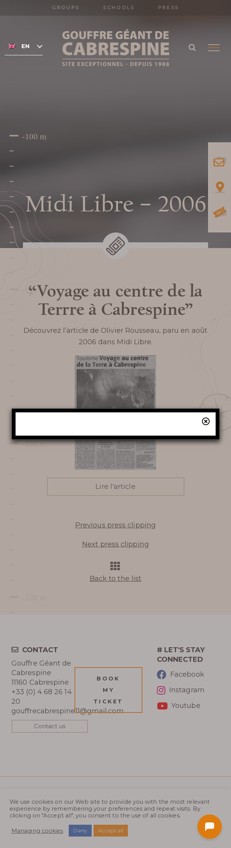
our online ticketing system (140, 462)
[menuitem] (24, 45)
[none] (24, 45)
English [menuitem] (25, 46)
